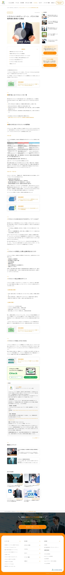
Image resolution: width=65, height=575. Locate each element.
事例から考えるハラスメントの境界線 (17, 53)
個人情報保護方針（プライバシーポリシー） (51, 547)
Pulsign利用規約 (47, 563)
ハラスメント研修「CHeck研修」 (10, 559)
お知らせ (53, 2)
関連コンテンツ (13, 63)
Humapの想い (11, 2)
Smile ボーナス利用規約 (48, 556)
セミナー (40, 2)
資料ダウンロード (14, 377)
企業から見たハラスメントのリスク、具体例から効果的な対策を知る (21, 117)
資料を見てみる (50, 53)
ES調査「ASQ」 (7, 554)
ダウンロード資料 (28, 2)
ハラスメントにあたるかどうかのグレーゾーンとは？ (20, 55)
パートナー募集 (47, 2)
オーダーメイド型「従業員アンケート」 (11, 552)
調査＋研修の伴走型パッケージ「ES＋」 (11, 549)
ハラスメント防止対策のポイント (16, 59)
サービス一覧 (7, 541)
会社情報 (45, 541)
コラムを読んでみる (50, 65)
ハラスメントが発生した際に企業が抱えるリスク (19, 57)
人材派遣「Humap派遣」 (9, 561)
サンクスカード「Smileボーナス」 (10, 547)
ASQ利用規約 (46, 558)
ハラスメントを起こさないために (16, 61)
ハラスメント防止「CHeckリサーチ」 (11, 556)
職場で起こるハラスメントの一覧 (16, 51)
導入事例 (22, 2)
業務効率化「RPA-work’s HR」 (10, 566)
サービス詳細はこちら (29, 377)
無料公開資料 (21, 359)
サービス (17, 2)
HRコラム (35, 2)
